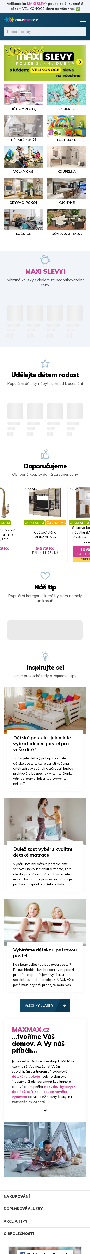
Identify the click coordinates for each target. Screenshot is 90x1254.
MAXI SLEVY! (45, 271)
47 (76, 489)
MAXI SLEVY (37, 3)
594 (32, 489)
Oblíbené (62, 19)
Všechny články (39, 1005)
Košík (72, 19)
